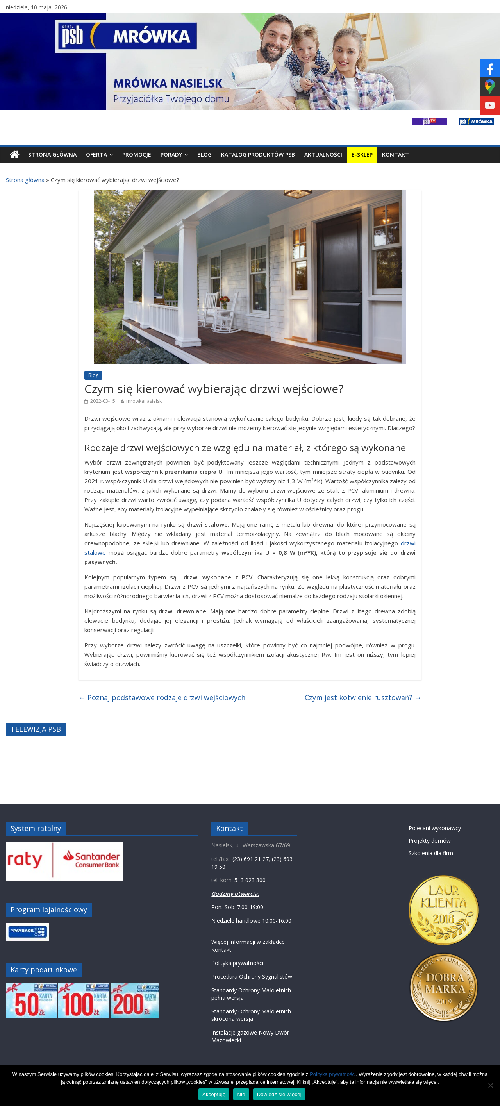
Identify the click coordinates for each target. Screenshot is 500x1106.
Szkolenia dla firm (431, 853)
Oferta (96, 154)
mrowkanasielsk (144, 401)
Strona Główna (52, 154)
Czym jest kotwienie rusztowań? (363, 697)
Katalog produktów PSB (258, 154)
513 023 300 (250, 880)
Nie (241, 1094)
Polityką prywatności (333, 1074)
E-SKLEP (362, 154)
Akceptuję (213, 1094)
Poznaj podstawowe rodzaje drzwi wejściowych (162, 697)
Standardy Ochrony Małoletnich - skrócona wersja (253, 1015)
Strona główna (25, 180)
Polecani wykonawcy (435, 828)
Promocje (136, 154)
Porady (171, 154)
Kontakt (395, 154)
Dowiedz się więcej (279, 1094)
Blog (204, 154)
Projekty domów (430, 840)
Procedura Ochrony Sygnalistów (251, 976)
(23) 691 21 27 (250, 859)
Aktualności (323, 154)
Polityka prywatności (237, 963)
